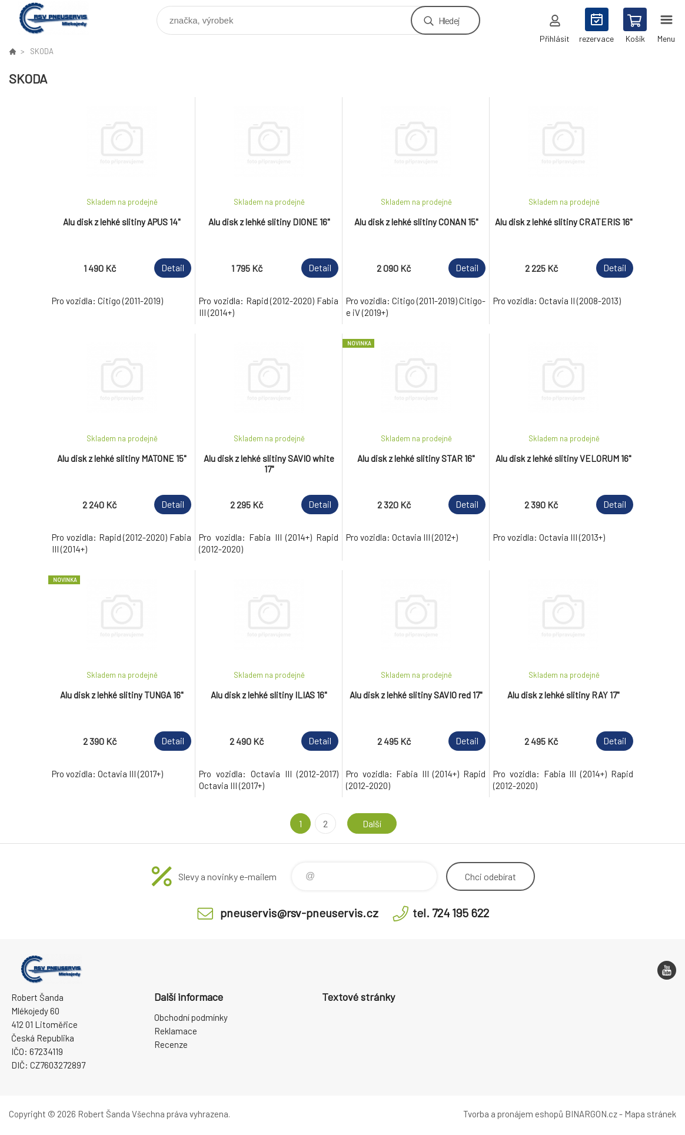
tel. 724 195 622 (451, 913)
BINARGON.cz (591, 1114)
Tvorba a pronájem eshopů (513, 1114)
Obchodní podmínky (191, 1017)
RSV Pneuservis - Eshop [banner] (61, 17)
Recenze (171, 1044)
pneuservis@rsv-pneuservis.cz (299, 913)
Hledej (449, 20)
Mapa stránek (650, 1114)
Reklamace (175, 1031)
